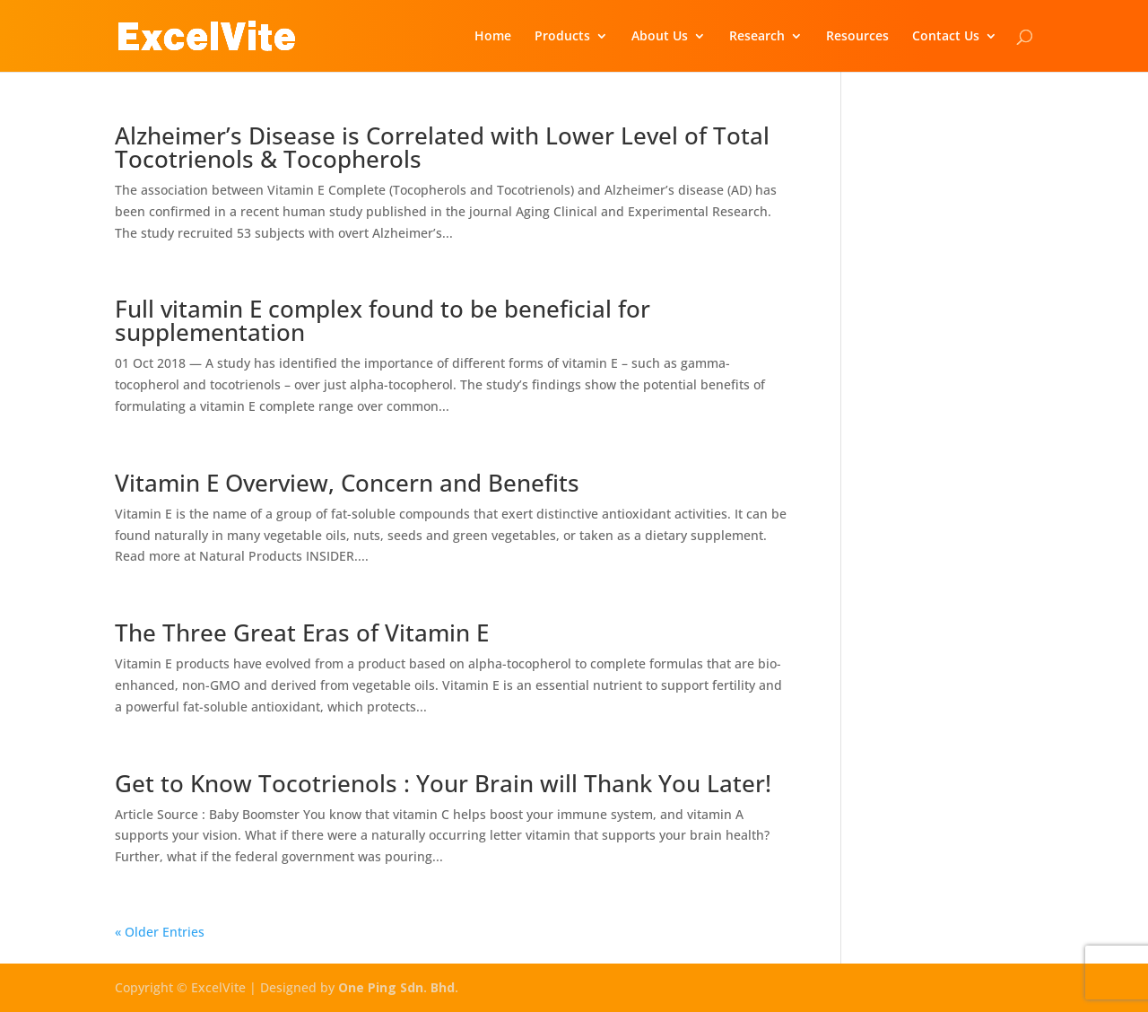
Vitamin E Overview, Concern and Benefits (347, 483)
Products (562, 37)
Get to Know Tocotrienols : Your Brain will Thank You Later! (443, 783)
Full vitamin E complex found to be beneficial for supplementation (382, 320)
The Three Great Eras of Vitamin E (302, 632)
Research (757, 37)
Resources (857, 37)
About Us (659, 37)
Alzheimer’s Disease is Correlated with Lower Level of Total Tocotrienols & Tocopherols (442, 147)
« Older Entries (159, 931)
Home (492, 37)
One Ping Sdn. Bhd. (398, 987)
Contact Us (945, 37)
